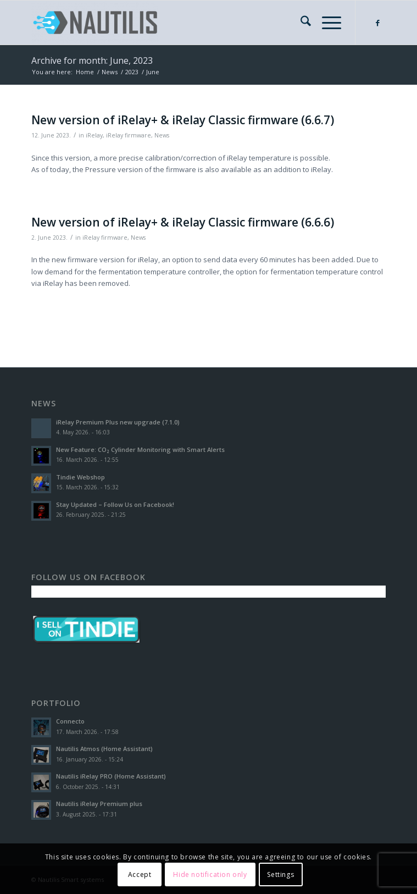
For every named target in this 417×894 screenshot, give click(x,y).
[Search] (300, 23)
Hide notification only (210, 874)
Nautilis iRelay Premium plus (99, 803)
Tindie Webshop (80, 477)
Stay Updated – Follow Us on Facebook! (115, 504)
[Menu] (326, 23)
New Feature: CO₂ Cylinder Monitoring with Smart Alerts (140, 449)
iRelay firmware (128, 135)
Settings (280, 874)
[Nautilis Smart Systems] (173, 23)
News (161, 135)
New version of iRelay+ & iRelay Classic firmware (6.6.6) (182, 222)
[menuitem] (300, 23)
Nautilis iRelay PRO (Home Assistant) (111, 776)
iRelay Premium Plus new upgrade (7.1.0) (118, 422)
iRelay (94, 135)
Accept (140, 874)
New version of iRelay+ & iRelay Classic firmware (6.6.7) (182, 120)
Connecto (70, 721)
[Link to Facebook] (377, 22)
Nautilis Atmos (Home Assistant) (104, 748)
